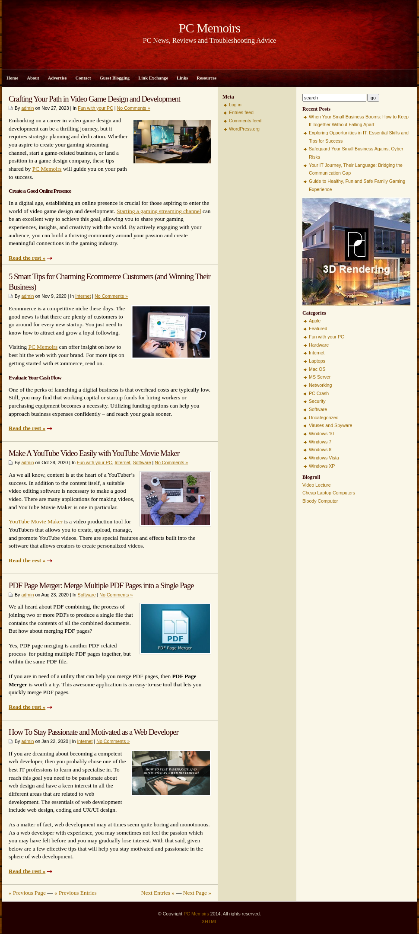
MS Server (319, 376)
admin (27, 108)
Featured (318, 328)
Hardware (319, 344)
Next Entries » (158, 892)
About (33, 78)
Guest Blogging (115, 78)
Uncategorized (324, 417)
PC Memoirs (47, 169)
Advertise (57, 78)
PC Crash (319, 393)
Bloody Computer (320, 501)
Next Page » (197, 892)
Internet (83, 296)
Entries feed (241, 112)
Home (12, 78)
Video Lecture (316, 485)
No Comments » (133, 108)
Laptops (317, 360)
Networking (320, 385)
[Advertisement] (248, 266)
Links (182, 78)
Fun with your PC (95, 108)
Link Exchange (153, 78)
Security (317, 401)
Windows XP (322, 466)
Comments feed (245, 120)
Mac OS (317, 369)
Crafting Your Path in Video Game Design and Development (94, 98)
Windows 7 (320, 441)
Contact (83, 78)
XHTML (209, 921)
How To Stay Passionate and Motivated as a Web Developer (93, 731)
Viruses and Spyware (330, 425)
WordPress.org (244, 128)
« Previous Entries (75, 892)
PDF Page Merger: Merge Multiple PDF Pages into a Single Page (101, 585)
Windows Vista (324, 457)
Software (142, 462)
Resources (206, 78)
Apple (315, 320)
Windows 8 (320, 449)
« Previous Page (27, 892)
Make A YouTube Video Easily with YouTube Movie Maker (94, 453)
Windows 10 (321, 433)
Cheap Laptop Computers (328, 492)
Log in (235, 104)
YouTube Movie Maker (36, 521)
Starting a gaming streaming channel (159, 211)
